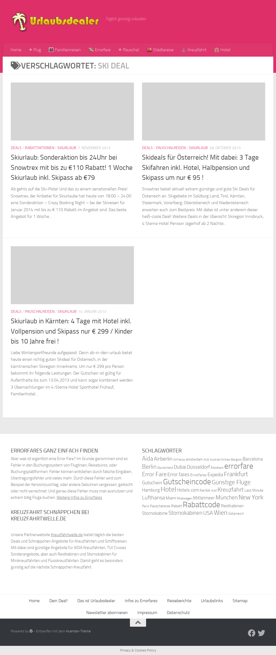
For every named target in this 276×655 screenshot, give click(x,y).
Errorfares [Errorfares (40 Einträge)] (198, 475)
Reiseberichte (179, 600)
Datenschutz (178, 612)
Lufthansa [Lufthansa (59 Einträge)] (153, 497)
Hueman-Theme (78, 631)
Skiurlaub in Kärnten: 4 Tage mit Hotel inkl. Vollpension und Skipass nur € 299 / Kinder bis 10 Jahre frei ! (72, 331)
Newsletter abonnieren (107, 612)
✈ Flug (35, 49)
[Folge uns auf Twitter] (261, 633)
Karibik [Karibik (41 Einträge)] (205, 490)
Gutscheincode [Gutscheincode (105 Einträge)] (187, 481)
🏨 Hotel (222, 49)
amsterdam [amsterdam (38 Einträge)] (194, 459)
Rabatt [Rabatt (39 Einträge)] (176, 506)
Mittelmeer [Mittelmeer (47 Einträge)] (204, 497)
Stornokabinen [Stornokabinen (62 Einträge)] (185, 513)
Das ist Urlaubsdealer (96, 600)
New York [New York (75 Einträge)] (251, 497)
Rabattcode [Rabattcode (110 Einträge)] (201, 504)
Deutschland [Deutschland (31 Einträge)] (165, 467)
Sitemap (240, 600)
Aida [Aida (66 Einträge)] (147, 458)
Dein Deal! (58, 600)
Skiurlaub (66, 148)
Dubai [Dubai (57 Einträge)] (180, 467)
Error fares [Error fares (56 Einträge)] (178, 474)
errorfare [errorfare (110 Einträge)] (238, 466)
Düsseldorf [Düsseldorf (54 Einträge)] (198, 467)
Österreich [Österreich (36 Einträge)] (236, 514)
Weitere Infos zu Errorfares (79, 497)
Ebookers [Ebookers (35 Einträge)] (217, 467)
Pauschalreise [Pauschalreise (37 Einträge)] (160, 506)
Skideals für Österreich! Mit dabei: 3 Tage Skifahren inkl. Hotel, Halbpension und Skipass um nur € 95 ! (200, 167)
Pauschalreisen (171, 148)
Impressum (147, 612)
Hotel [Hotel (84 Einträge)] (168, 489)
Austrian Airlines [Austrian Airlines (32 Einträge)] (220, 459)
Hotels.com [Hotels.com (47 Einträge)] (188, 490)
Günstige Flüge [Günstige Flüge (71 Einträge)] (231, 482)
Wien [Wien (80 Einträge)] (220, 512)
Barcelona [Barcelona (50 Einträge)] (253, 459)
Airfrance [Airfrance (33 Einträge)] (179, 459)
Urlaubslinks (212, 600)
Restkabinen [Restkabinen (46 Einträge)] (232, 505)
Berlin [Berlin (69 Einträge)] (149, 466)
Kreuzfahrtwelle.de (67, 534)
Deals (16, 148)
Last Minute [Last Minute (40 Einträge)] (253, 490)
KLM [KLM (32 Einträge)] (214, 490)
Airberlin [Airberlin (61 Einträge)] (163, 458)
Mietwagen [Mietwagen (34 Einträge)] (184, 498)
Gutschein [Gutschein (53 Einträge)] (152, 483)
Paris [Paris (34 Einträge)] (145, 506)
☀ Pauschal (128, 49)
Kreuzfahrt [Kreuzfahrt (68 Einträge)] (231, 489)
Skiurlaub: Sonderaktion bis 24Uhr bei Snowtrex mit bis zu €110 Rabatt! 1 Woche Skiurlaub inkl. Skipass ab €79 (72, 167)
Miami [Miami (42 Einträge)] (171, 498)
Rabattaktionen (39, 148)
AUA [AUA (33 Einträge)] (206, 459)
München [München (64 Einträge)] (227, 497)
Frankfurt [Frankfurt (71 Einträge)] (236, 474)
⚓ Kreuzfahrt (193, 49)
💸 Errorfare (99, 49)
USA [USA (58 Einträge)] (208, 513)
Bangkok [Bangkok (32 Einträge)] (236, 459)
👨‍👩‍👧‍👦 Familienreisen (65, 49)
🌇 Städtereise (160, 49)
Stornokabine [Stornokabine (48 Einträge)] (155, 513)
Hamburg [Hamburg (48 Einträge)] (151, 490)
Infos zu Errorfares (141, 600)
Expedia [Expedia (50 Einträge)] (215, 475)
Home (16, 49)
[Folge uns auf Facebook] (252, 633)
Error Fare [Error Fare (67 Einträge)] (154, 474)
